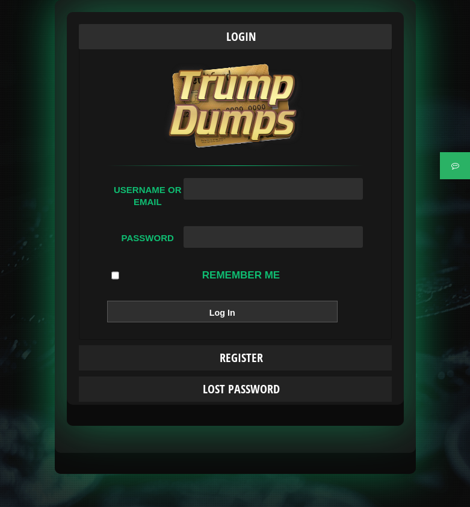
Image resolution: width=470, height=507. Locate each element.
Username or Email (148, 196)
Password (148, 238)
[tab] (235, 36)
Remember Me (195, 275)
